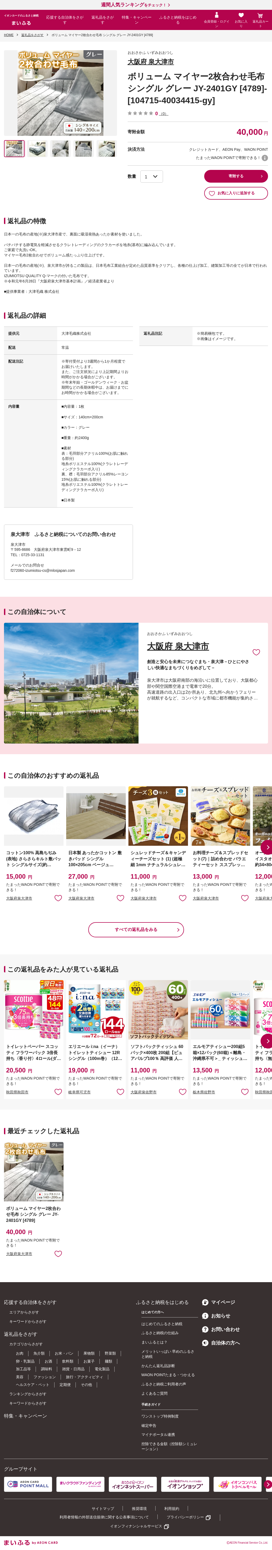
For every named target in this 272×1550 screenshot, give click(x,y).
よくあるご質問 (154, 1393)
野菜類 (110, 1353)
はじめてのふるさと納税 (161, 1324)
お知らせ (216, 1316)
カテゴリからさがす (26, 1344)
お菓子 (89, 1361)
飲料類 (67, 1361)
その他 (86, 1384)
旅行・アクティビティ (84, 1377)
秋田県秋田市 (17, 1092)
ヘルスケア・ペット (32, 1384)
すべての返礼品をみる (136, 929)
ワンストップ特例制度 (160, 1416)
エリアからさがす (24, 1312)
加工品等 (23, 1369)
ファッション (45, 1377)
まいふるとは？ (154, 1342)
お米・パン (64, 1353)
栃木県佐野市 (204, 1092)
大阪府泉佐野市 (144, 1092)
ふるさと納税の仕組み (160, 1333)
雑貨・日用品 (73, 1369)
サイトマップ (103, 1508)
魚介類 (39, 1353)
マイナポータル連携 (158, 1434)
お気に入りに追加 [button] (58, 898)
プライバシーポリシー (185, 1517)
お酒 (48, 1361)
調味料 (46, 1369)
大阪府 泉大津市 (151, 61)
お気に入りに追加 (256, 652)
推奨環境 (139, 1508)
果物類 (89, 1353)
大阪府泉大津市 (19, 898)
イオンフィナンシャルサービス (136, 1526)
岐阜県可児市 (79, 1092)
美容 (19, 1377)
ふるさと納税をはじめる (177, 20)
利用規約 (171, 1508)
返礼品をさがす (102, 20)
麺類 (108, 1361)
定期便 (65, 1384)
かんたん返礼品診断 (158, 1366)
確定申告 (148, 1425)
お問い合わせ (221, 1329)
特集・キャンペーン (137, 20)
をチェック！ (133, 5)
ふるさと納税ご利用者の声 (163, 1384)
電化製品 (102, 1369)
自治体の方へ (221, 1343)
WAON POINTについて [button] (265, 158)
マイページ (218, 1302)
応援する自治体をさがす (64, 20)
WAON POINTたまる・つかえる (168, 1375)
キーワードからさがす (28, 1321)
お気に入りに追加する (232, 193)
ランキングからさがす (28, 1394)
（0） (164, 113)
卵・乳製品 (25, 1361)
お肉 (19, 1353)
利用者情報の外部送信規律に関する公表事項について (104, 1517)
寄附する (236, 176)
